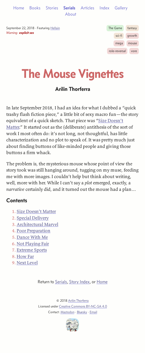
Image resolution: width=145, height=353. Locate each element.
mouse (132, 43)
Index (104, 8)
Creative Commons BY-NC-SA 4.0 (83, 306)
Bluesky (82, 312)
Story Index (79, 282)
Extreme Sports (32, 250)
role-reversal (117, 51)
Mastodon (67, 312)
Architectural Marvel (37, 224)
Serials (69, 8)
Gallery (121, 8)
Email (93, 312)
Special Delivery (33, 218)
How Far (25, 256)
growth (132, 35)
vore (134, 51)
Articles (87, 8)
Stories (52, 8)
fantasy (132, 28)
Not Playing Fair (33, 244)
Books (35, 8)
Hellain (55, 28)
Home (18, 8)
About (70, 14)
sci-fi (119, 35)
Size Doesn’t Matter (36, 211)
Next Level (27, 263)
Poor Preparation (33, 231)
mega (119, 43)
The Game (115, 28)
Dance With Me (32, 237)
